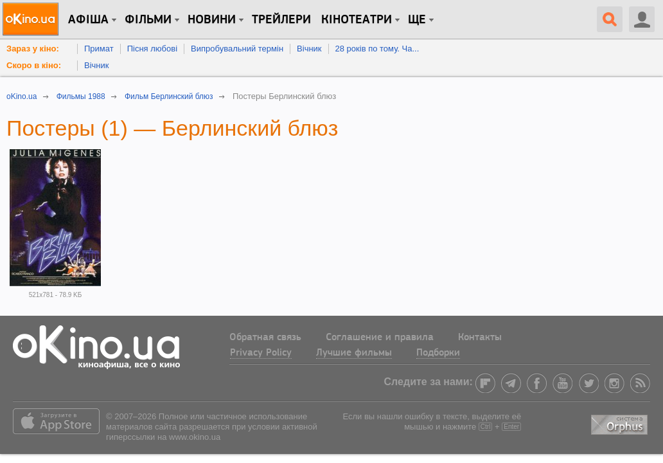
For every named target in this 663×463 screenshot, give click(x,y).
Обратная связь (265, 337)
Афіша (88, 20)
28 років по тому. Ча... (377, 48)
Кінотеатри (356, 20)
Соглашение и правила (380, 337)
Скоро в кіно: (33, 65)
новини (212, 20)
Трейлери (281, 20)
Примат (99, 48)
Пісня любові (152, 48)
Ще (417, 20)
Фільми (148, 20)
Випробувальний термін (237, 48)
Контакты (480, 337)
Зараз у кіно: (32, 48)
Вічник (309, 48)
